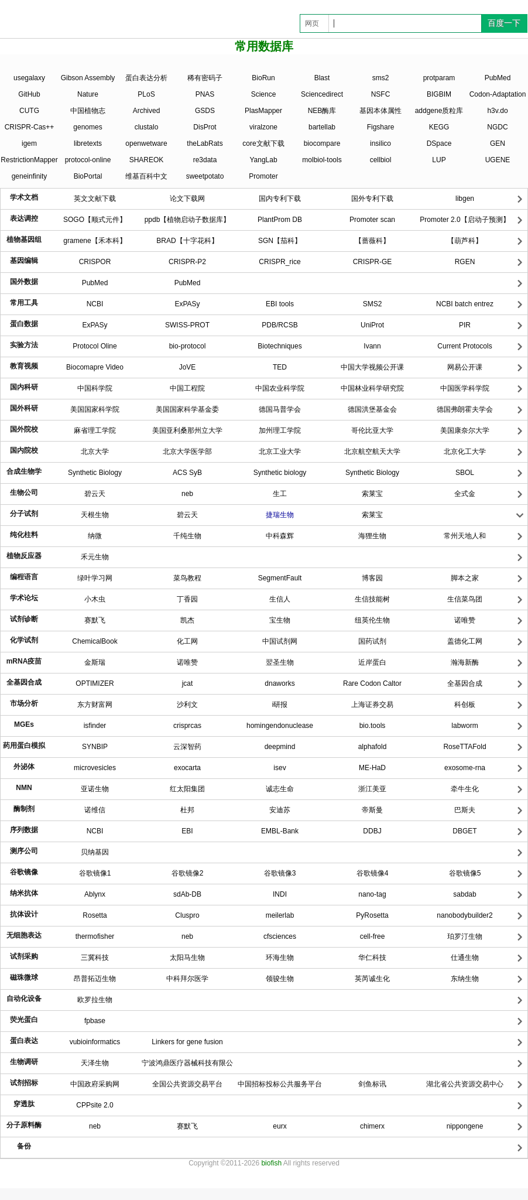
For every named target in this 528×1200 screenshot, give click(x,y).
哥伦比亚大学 (372, 430)
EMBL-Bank (280, 831)
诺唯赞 (464, 620)
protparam (439, 78)
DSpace (439, 143)
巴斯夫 (464, 810)
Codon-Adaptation (497, 94)
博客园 (372, 578)
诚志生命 (280, 789)
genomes (87, 127)
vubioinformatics (95, 1042)
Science (263, 94)
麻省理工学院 (95, 430)
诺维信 (94, 810)
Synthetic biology (280, 473)
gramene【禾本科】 (94, 241)
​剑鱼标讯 (372, 1084)
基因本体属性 (380, 111)
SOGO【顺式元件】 (94, 220)
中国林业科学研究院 (372, 388)
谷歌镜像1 (95, 873)
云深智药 (187, 747)
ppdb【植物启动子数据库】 (188, 220)
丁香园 (187, 599)
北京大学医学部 (187, 451)
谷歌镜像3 (280, 873)
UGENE (497, 160)
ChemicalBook (94, 641)
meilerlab (280, 915)
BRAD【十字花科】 (187, 241)
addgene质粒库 (439, 111)
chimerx (372, 1126)
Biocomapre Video (95, 367)
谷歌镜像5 (465, 873)
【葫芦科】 (464, 241)
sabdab (464, 894)
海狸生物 (372, 536)
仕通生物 (465, 957)
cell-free (372, 936)
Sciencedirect (322, 94)
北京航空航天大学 (372, 451)
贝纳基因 (95, 852)
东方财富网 (94, 704)
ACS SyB (187, 473)
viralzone (263, 127)
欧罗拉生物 (94, 1000)
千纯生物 (187, 536)
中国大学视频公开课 (372, 367)
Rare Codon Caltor (372, 683)
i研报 (280, 704)
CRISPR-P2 (187, 262)
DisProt (204, 127)
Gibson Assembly (88, 78)
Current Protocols (464, 346)
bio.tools (372, 726)
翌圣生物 (280, 662)
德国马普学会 (280, 409)
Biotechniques (279, 346)
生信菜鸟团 (464, 599)
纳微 (95, 536)
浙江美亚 (372, 789)
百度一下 (504, 23)
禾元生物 (95, 557)
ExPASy (187, 304)
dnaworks (279, 683)
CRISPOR (95, 262)
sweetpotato (205, 176)
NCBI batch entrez (464, 304)
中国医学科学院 (464, 388)
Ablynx (94, 894)
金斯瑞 (94, 662)
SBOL (464, 473)
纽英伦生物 (372, 620)
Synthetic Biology (95, 473)
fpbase (94, 1021)
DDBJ (372, 831)
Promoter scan (372, 220)
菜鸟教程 (187, 578)
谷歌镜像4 (372, 873)
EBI (187, 831)
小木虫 (94, 599)
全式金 (464, 494)
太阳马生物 (187, 957)
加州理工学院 (280, 430)
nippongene (465, 1126)
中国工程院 (187, 388)
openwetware (146, 143)
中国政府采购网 (94, 1084)
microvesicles (95, 768)
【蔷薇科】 (372, 241)
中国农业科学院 (279, 388)
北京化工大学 (465, 451)
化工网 (187, 641)
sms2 (380, 78)
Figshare (381, 127)
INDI (280, 894)
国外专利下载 (372, 198)
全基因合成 (464, 683)
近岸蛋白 (372, 662)
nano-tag (372, 894)
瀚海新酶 (465, 662)
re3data (205, 160)
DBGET (464, 831)
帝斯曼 (372, 810)
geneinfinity (29, 176)
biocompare (322, 143)
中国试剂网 (279, 641)
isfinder (95, 726)
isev (279, 768)
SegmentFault (280, 578)
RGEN (465, 262)
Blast (322, 78)
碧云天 (94, 494)
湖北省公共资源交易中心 (464, 1084)
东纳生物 (465, 979)
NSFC (380, 94)
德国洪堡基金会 (372, 409)
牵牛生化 (465, 789)
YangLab (263, 160)
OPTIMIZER (95, 683)
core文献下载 (263, 143)
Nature (87, 94)
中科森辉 (280, 536)
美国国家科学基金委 (187, 409)
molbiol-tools (321, 160)
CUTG (29, 111)
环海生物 (280, 957)
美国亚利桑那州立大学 (187, 430)
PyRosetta (372, 915)
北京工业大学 (280, 451)
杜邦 (187, 810)
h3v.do (497, 111)
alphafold (372, 747)
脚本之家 (465, 578)
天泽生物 (95, 1063)
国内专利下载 (280, 198)
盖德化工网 (464, 641)
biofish (271, 1163)
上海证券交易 (372, 704)
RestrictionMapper (29, 160)
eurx (279, 1126)
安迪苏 (279, 810)
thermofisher (95, 936)
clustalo (147, 127)
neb (187, 494)
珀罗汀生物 (464, 936)
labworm (464, 726)
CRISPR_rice (279, 262)
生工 (280, 494)
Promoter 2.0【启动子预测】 (464, 220)
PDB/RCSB (279, 325)
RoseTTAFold (464, 747)
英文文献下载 (95, 198)
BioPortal (88, 176)
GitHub (29, 94)
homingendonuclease (279, 726)
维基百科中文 (146, 176)
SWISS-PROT (187, 325)
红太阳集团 (187, 789)
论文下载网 (187, 198)
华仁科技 (372, 957)
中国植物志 (87, 111)
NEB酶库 (322, 111)
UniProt (372, 325)
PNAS (205, 94)
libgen (464, 198)
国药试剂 (372, 641)
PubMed (498, 78)
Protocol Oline (94, 346)
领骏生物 (280, 979)
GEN (497, 143)
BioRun (263, 78)
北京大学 (95, 451)
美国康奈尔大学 (464, 430)
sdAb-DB (187, 894)
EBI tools (280, 304)
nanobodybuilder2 (464, 915)
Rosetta (95, 915)
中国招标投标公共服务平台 (280, 1084)
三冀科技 (95, 957)
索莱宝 (372, 494)
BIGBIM (439, 94)
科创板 (464, 704)
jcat (187, 683)
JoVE (187, 367)
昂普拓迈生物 (95, 979)
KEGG (439, 127)
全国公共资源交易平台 (187, 1084)
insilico (380, 143)
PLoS (146, 94)
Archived (146, 111)
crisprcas (187, 726)
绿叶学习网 (94, 578)
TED (280, 367)
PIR (465, 325)
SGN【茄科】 (279, 241)
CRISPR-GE (372, 262)
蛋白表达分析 (146, 78)
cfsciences (279, 936)
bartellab (321, 127)
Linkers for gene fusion (187, 1042)
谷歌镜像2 (188, 873)
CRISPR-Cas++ (29, 127)
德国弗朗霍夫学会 (465, 409)
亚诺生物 (95, 789)
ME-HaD (372, 768)
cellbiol (381, 160)
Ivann (372, 346)
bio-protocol (187, 346)
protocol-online (88, 160)
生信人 (279, 599)
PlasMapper (263, 111)
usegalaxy (29, 78)
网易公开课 (464, 367)
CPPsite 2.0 (94, 1105)
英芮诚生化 (372, 979)
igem (29, 143)
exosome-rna (464, 768)
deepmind (280, 747)
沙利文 (187, 704)
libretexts (88, 143)
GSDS (205, 111)
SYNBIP (95, 747)
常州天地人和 (465, 536)
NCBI (95, 304)
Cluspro (187, 915)
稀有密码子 (204, 78)
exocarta (187, 768)
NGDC (497, 127)
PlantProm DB (280, 220)
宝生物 (279, 620)
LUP (438, 160)
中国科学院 (94, 388)
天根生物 (95, 515)
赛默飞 (94, 620)
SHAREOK (146, 160)
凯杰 (187, 620)
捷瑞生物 (280, 515)
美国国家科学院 (94, 409)
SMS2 (372, 304)
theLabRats (204, 143)
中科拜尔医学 (187, 979)
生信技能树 (372, 599)
